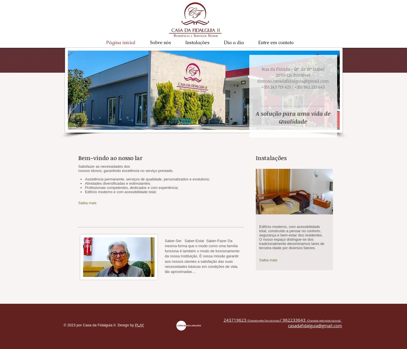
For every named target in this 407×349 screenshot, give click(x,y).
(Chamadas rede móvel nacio (322, 320)
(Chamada (253, 320)
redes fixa (263, 320)
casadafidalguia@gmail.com (315, 325)
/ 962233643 (293, 320)
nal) (339, 320)
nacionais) (274, 320)
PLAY (139, 325)
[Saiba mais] (108, 203)
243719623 (236, 320)
